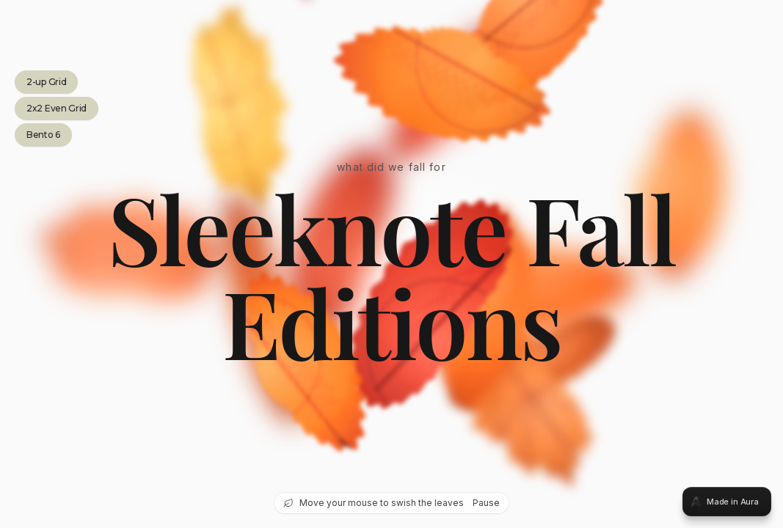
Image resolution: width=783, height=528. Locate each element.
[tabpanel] (391, 264)
